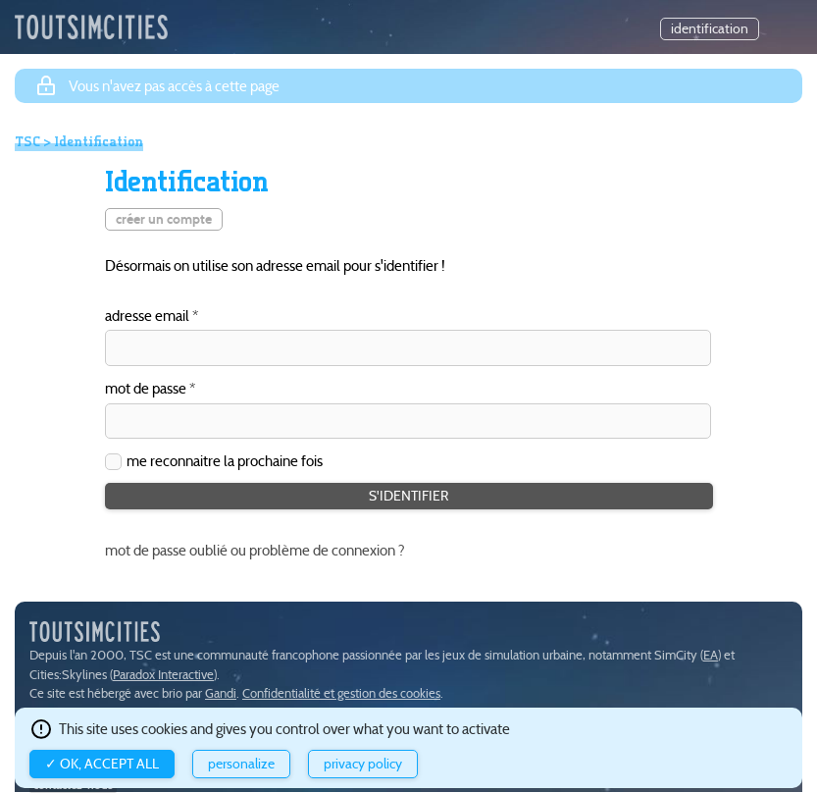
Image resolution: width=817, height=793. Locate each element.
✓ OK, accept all (102, 764)
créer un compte (164, 219)
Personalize (241, 764)
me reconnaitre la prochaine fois (225, 460)
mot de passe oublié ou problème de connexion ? (255, 550)
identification (709, 29)
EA (710, 655)
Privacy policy (363, 764)
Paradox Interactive (163, 674)
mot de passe (145, 389)
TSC (27, 141)
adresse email (147, 316)
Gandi (220, 693)
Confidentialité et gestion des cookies (341, 693)
